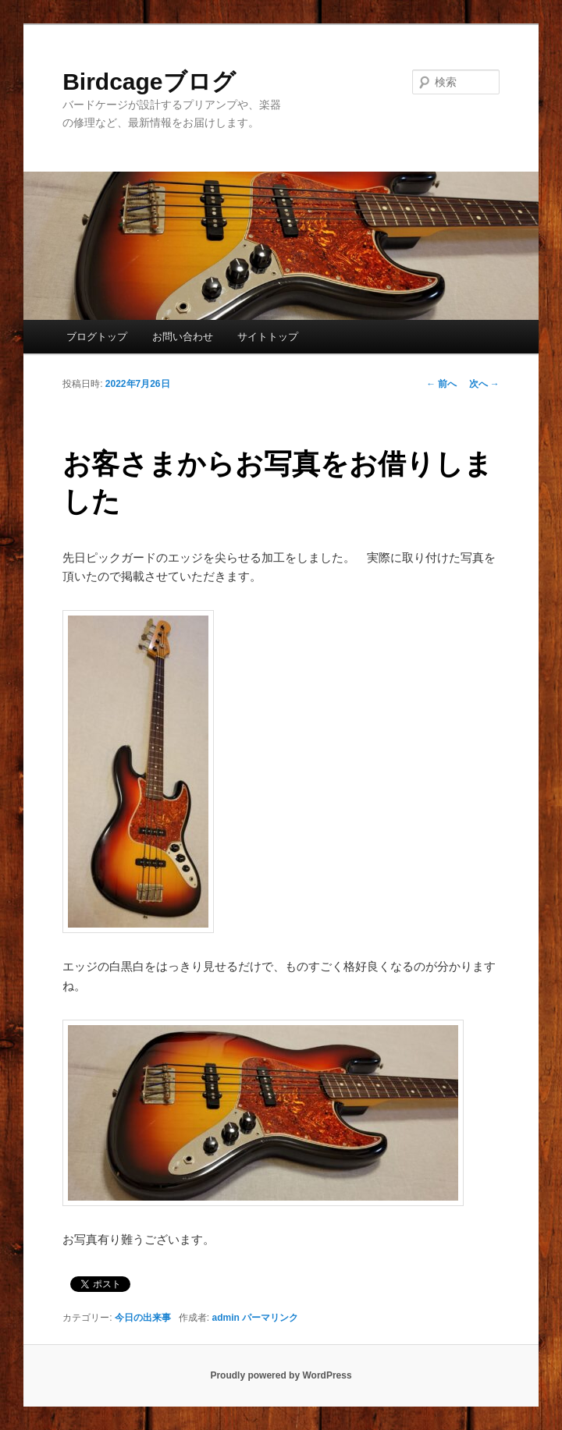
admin (226, 1317)
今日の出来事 (143, 1317)
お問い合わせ (182, 336)
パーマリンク (270, 1317)
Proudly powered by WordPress (280, 1375)
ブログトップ (96, 336)
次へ (484, 383)
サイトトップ (267, 336)
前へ (441, 383)
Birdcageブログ (148, 81)
